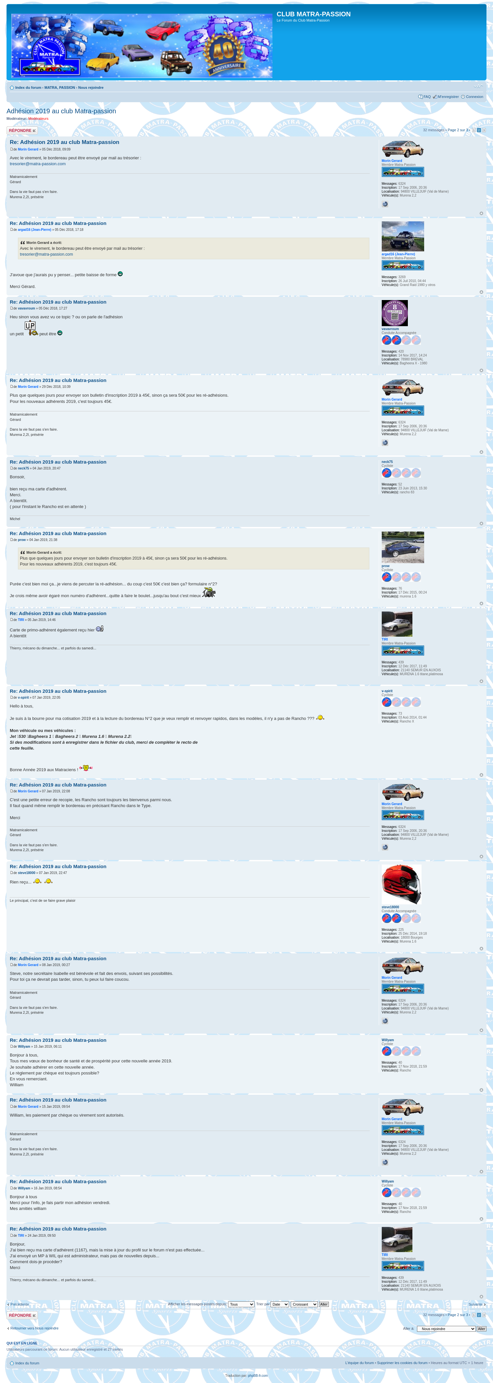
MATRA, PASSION (59, 87)
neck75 (23, 468)
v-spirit (23, 697)
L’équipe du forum (359, 1363)
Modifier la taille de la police (478, 86)
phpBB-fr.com (258, 1375)
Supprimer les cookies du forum (402, 1363)
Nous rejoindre (91, 87)
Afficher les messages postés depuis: (211, 1304)
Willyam (24, 1046)
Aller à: (408, 1328)
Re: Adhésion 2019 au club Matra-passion (64, 142)
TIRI (21, 620)
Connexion (474, 97)
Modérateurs (38, 118)
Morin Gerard (28, 149)
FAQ (427, 97)
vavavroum (26, 308)
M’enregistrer (448, 97)
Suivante (476, 1304)
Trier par (272, 1304)
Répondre (22, 130)
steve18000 (26, 873)
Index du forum (28, 87)
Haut (481, 213)
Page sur (458, 130)
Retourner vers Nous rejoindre (34, 1328)
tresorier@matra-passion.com (38, 163)
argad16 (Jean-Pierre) (34, 229)
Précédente (19, 1304)
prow (22, 540)
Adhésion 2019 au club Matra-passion (61, 111)
